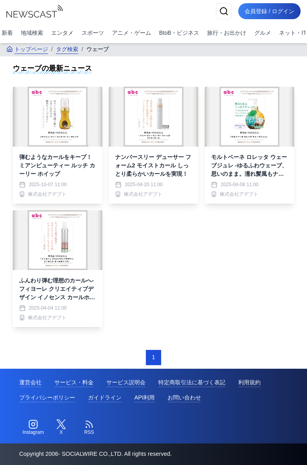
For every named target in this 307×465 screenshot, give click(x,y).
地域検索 (32, 33)
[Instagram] (33, 427)
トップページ (27, 49)
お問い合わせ (184, 397)
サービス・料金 (74, 382)
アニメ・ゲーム (131, 33)
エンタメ (62, 33)
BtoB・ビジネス (179, 33)
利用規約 (249, 382)
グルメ (262, 33)
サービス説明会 (126, 382)
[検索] (224, 11)
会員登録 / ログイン (269, 11)
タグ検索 (67, 49)
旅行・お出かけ (226, 33)
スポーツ (93, 33)
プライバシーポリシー (47, 397)
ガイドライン (105, 397)
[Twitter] (61, 427)
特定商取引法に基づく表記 (191, 382)
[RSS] (89, 427)
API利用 (144, 397)
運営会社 (30, 382)
